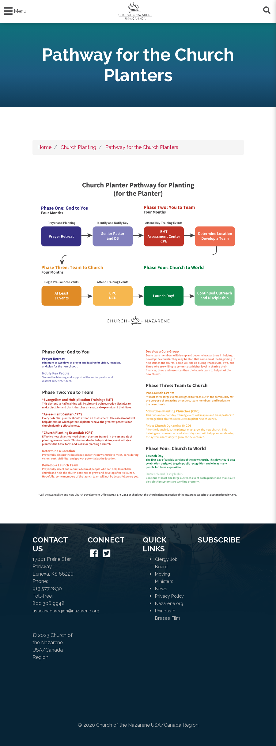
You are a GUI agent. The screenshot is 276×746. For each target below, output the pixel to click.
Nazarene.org (169, 603)
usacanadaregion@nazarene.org (65, 610)
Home (44, 147)
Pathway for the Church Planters (141, 147)
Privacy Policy (169, 596)
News (161, 588)
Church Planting (78, 147)
